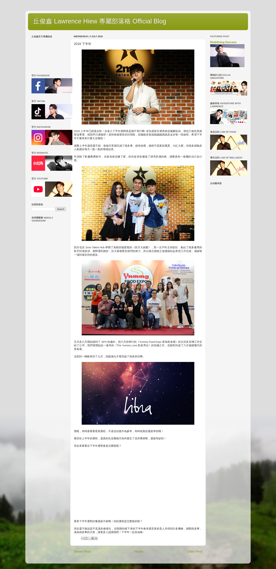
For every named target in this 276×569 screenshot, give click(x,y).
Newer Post (82, 551)
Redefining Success (223, 42)
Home (138, 551)
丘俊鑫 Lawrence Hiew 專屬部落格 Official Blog (99, 21)
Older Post (194, 551)
